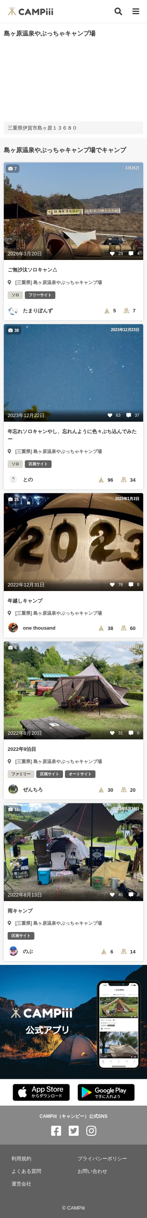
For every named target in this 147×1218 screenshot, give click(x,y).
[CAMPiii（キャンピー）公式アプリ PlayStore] (106, 1093)
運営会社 (21, 1184)
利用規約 (21, 1158)
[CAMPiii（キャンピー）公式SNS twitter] (74, 1131)
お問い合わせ (92, 1171)
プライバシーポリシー (102, 1158)
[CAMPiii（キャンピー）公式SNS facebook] (56, 1131)
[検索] (118, 11)
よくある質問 (26, 1171)
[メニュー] (136, 11)
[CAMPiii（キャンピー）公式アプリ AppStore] (41, 1093)
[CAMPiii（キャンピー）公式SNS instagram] (91, 1131)
